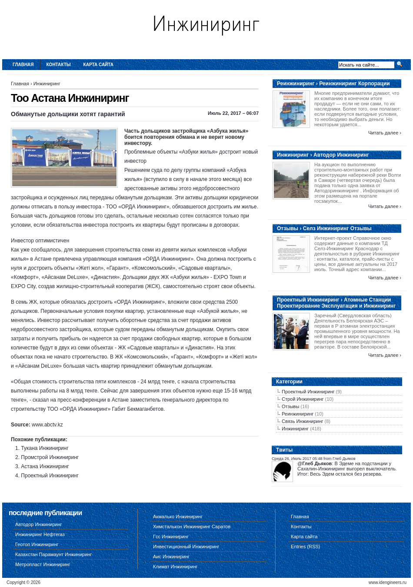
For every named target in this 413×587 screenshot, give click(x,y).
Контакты (59, 64)
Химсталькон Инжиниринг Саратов (191, 526)
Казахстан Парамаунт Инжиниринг (53, 554)
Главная (23, 64)
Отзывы (290, 406)
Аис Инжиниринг (171, 556)
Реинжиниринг (297, 413)
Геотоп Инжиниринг (36, 544)
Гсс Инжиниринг (171, 536)
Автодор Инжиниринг (38, 524)
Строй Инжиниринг (302, 399)
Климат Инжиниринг (175, 566)
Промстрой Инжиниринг (50, 457)
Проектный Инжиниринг (50, 476)
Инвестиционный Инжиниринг (186, 546)
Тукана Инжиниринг (44, 448)
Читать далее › (384, 132)
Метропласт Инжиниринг (42, 564)
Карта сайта (98, 64)
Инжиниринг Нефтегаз (40, 534)
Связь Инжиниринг (302, 421)
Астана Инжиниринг (45, 466)
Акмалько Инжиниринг (178, 516)
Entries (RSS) (305, 546)
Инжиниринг (46, 83)
